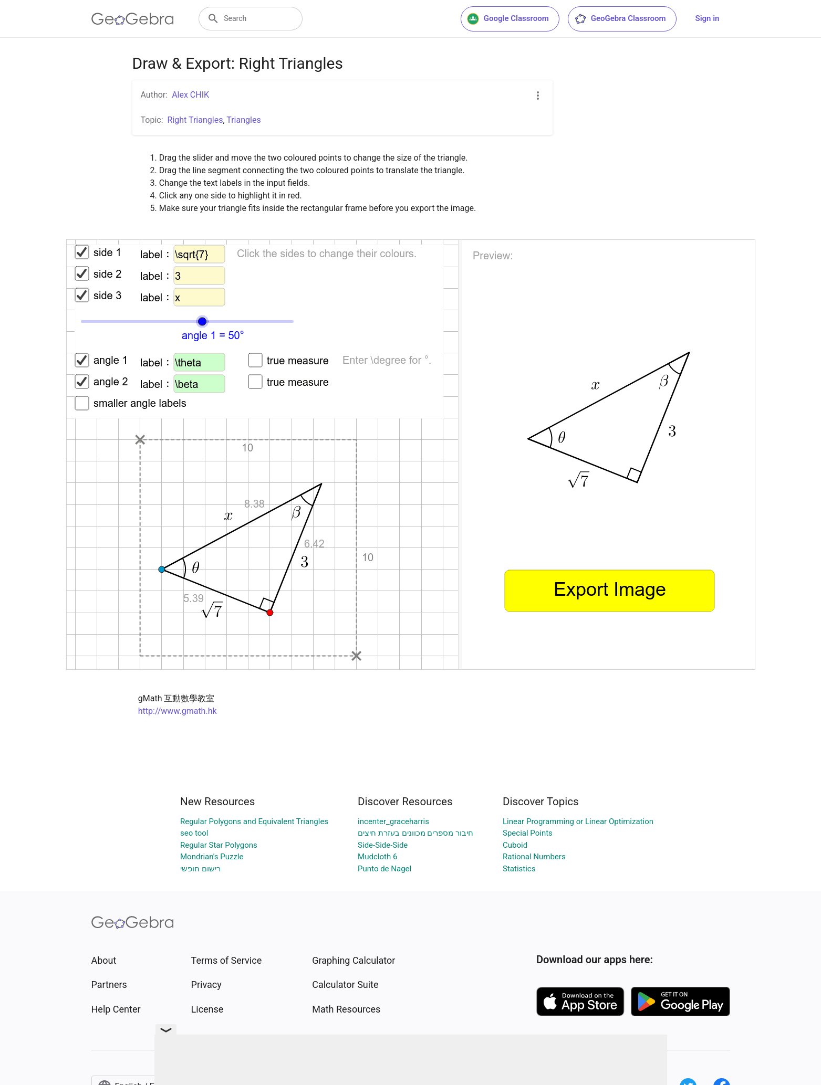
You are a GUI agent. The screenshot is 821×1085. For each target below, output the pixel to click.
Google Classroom (508, 19)
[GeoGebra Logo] (132, 19)
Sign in (707, 18)
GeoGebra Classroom (620, 19)
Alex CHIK (190, 95)
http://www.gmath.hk (177, 711)
